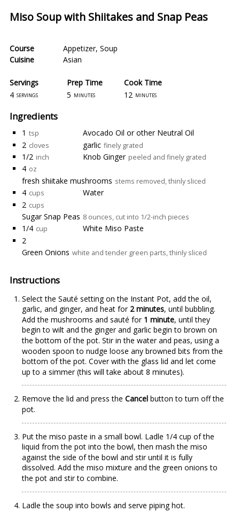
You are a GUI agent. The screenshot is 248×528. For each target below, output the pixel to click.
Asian (72, 59)
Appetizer (79, 48)
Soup (109, 48)
